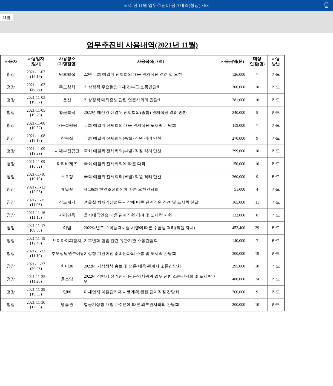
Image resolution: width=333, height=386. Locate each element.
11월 (6, 18)
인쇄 (326, 5)
